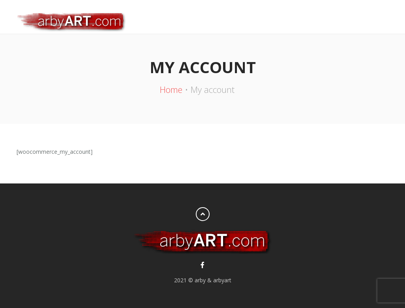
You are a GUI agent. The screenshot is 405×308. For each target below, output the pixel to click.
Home (171, 89)
